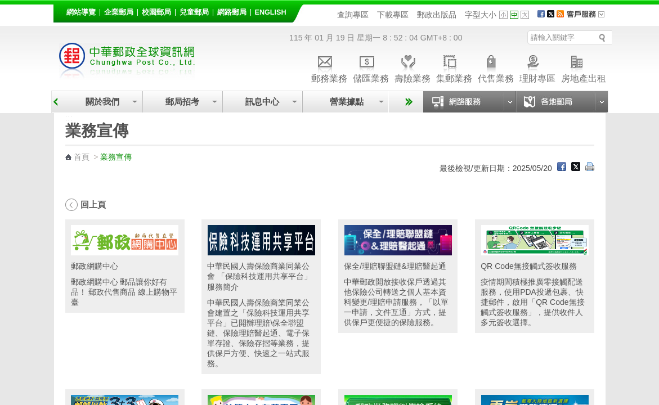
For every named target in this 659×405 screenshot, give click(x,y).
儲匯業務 (371, 67)
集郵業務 (454, 67)
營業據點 (345, 101)
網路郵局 (231, 12)
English (270, 12)
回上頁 (93, 204)
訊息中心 (262, 101)
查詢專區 (353, 14)
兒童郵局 (194, 12)
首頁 (81, 156)
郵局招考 (182, 101)
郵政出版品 (436, 14)
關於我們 (102, 101)
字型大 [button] (525, 15)
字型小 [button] (503, 15)
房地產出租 (583, 67)
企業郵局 (118, 12)
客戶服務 (589, 18)
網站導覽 (81, 12)
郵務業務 (329, 67)
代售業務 (496, 67)
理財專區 (537, 67)
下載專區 (393, 14)
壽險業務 (412, 67)
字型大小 (480, 14)
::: (60, 10)
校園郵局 (156, 12)
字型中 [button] (514, 15)
